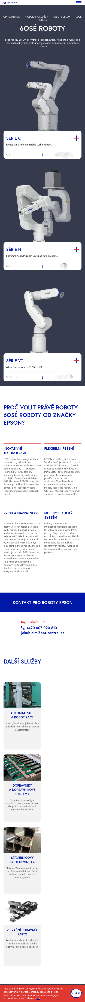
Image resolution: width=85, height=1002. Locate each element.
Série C (13, 138)
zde (38, 998)
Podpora (8, 882)
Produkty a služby (13, 868)
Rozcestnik (9, 923)
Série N (13, 249)
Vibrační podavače (54, 886)
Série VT (14, 360)
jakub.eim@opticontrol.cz (42, 632)
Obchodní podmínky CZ (61, 919)
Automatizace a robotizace (58, 868)
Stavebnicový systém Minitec (59, 881)
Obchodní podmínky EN (61, 925)
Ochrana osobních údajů (17, 914)
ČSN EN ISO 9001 (58, 914)
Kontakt (8, 877)
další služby (22, 661)
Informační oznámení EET (61, 931)
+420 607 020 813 (41, 627)
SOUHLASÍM (76, 993)
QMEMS (19, 471)
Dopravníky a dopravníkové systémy (58, 875)
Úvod (6, 863)
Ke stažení (9, 919)
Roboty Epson (51, 863)
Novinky (8, 873)
